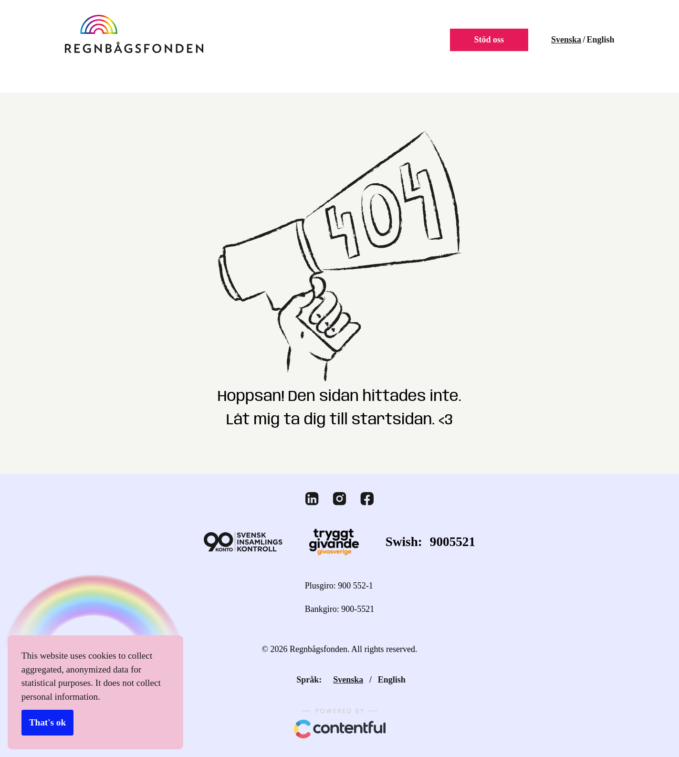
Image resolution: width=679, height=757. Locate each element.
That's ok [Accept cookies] (47, 723)
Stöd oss (486, 40)
